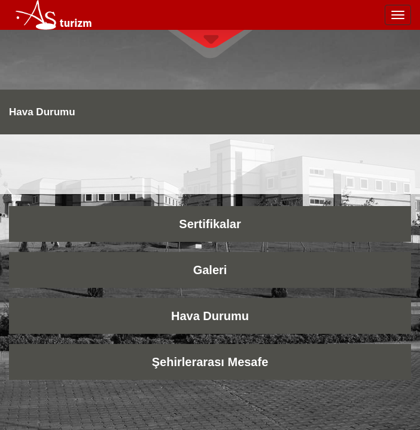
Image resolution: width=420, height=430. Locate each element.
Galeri (210, 270)
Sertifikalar (210, 224)
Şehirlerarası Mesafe (210, 361)
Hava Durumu (210, 315)
